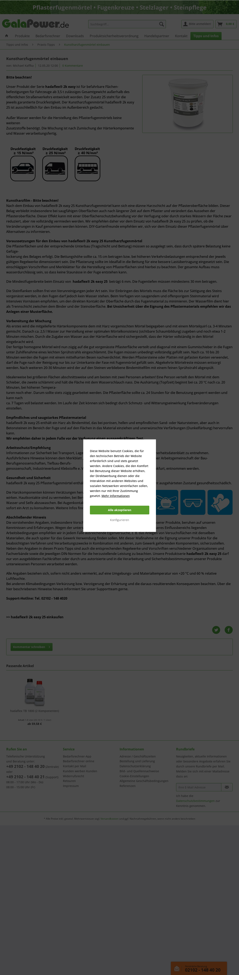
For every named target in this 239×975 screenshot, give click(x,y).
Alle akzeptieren (119, 510)
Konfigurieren (119, 520)
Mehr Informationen (116, 496)
